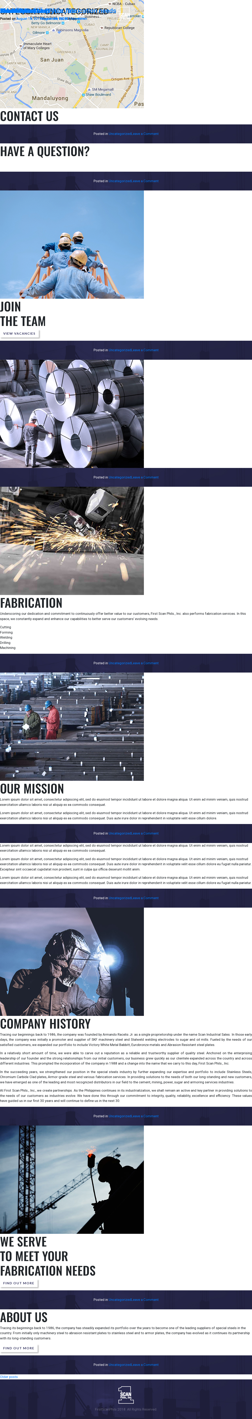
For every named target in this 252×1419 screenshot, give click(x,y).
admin (76, 19)
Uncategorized (120, 134)
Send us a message (23, 164)
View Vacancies (19, 333)
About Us (13, 11)
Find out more (18, 1283)
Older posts (9, 1377)
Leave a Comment (145, 134)
